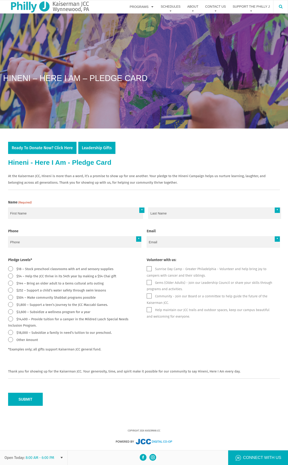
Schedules (170, 6)
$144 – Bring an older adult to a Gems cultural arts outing (60, 283)
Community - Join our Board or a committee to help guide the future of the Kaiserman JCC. (207, 299)
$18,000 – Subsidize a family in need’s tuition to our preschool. (64, 333)
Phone (13, 231)
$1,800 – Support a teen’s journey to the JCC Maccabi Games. (62, 305)
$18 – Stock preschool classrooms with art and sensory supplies (64, 269)
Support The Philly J (251, 6)
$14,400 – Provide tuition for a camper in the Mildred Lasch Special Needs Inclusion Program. (68, 322)
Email (151, 231)
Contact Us (215, 6)
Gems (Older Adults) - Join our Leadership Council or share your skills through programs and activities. (209, 286)
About (192, 6)
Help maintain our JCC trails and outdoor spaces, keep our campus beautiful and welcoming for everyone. (208, 313)
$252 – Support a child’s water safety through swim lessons (61, 290)
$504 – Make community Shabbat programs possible (56, 298)
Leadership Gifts (97, 147)
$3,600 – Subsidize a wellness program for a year (53, 312)
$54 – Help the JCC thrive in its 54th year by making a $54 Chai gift (66, 276)
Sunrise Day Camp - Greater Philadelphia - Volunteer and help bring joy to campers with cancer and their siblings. (206, 272)
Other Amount (27, 340)
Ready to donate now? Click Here (42, 147)
